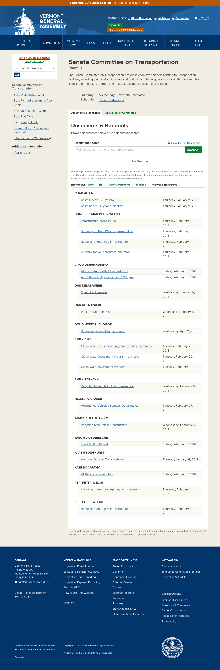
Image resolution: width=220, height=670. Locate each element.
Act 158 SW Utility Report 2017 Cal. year (107, 277)
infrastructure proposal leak (99, 221)
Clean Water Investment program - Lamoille (110, 357)
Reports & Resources (164, 184)
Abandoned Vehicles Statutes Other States (109, 406)
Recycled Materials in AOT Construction (107, 386)
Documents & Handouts (85, 113)
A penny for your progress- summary (105, 252)
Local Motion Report (94, 444)
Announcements (172, 566)
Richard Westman (32, 101)
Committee (181, 18)
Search (115, 25)
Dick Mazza (28, 95)
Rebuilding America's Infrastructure (104, 242)
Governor (118, 571)
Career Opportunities (174, 610)
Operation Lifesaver (94, 292)
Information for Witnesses (32, 138)
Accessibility (169, 621)
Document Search (138, 143)
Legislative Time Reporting (80, 577)
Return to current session (131, 3)
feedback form (32, 649)
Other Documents (119, 184)
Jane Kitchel (29, 111)
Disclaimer (69, 602)
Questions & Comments (176, 605)
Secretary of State (123, 593)
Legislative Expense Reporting (82, 582)
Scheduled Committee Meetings (181, 571)
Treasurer (118, 598)
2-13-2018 (22, 153)
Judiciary (118, 603)
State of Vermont (123, 566)
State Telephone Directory (128, 614)
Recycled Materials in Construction (104, 425)
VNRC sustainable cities (97, 474)
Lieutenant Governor (125, 577)
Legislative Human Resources (81, 571)
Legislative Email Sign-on (79, 566)
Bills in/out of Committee (120, 113)
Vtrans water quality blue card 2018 (104, 271)
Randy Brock (29, 122)
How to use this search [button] (185, 143)
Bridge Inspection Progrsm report (103, 331)
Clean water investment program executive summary (116, 346)
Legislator (162, 18)
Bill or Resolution (140, 18)
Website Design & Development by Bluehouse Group (89, 652)
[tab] (85, 113)
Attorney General (123, 582)
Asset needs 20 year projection (102, 206)
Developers (20, 657)
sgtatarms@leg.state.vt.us (31, 582)
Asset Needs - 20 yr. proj (97, 200)
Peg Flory (27, 116)
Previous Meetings (111, 100)
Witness (141, 184)
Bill (101, 184)
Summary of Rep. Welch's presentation (107, 231)
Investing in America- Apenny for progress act (111, 489)
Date (91, 184)
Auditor (117, 587)
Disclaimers (180, 600)
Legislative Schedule (174, 577)
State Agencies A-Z (124, 608)
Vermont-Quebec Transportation (102, 459)
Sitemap (166, 600)
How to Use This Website (79, 593)
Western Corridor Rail (95, 312)
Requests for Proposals (175, 616)
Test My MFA (71, 587)
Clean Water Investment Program (103, 367)
